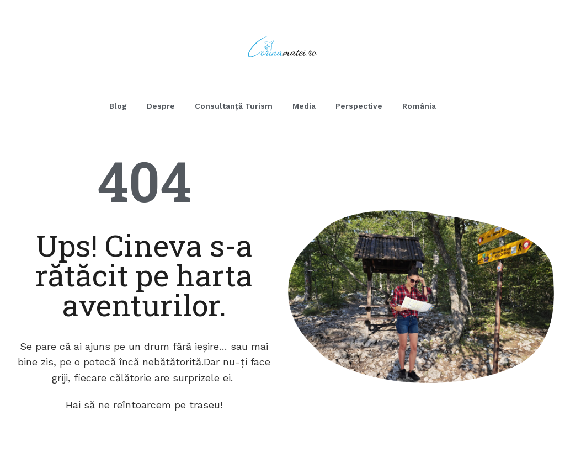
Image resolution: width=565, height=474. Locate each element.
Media (304, 106)
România (419, 106)
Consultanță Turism (234, 106)
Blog (118, 106)
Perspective (358, 106)
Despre (161, 106)
